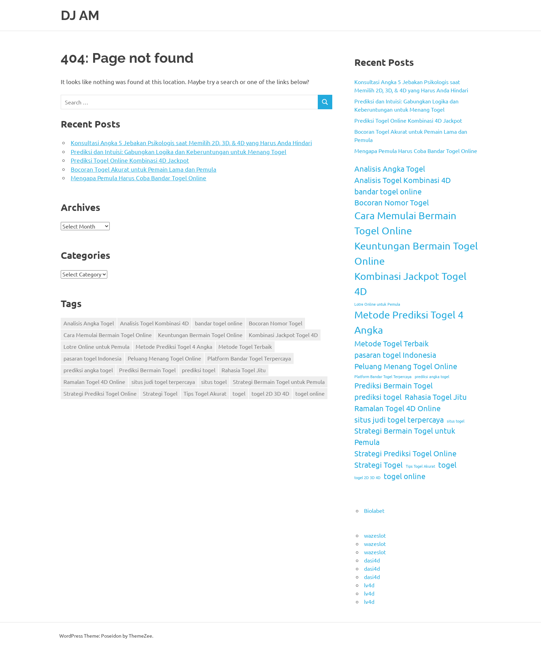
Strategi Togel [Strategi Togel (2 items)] (160, 393)
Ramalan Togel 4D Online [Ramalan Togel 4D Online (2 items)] (94, 381)
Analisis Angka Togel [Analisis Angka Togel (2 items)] (88, 323)
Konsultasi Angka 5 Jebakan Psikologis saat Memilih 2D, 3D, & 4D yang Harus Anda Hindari (191, 142)
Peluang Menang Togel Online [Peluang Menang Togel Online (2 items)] (164, 358)
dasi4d (372, 560)
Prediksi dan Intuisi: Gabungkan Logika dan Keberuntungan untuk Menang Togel (178, 151)
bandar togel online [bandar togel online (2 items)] (219, 323)
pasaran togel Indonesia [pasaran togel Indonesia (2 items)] (92, 358)
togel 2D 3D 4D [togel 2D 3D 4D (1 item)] (270, 393)
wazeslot (375, 535)
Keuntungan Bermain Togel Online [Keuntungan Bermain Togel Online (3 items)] (200, 334)
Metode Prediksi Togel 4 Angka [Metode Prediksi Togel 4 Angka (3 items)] (174, 346)
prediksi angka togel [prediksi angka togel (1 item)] (88, 369)
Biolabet (374, 510)
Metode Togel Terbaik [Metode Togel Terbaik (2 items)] (245, 346)
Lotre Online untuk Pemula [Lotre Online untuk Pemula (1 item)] (96, 346)
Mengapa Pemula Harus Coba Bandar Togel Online (138, 177)
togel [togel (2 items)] (239, 393)
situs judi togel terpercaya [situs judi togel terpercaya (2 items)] (163, 381)
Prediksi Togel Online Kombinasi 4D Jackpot (130, 160)
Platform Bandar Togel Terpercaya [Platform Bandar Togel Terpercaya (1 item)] (249, 358)
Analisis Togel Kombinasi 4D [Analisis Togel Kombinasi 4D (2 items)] (154, 323)
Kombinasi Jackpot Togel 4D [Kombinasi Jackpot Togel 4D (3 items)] (283, 334)
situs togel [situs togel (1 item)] (214, 381)
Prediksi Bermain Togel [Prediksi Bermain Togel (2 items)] (147, 369)
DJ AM (80, 15)
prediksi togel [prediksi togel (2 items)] (198, 369)
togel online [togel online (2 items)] (310, 393)
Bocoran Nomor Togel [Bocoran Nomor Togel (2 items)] (275, 323)
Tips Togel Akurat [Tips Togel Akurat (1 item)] (205, 393)
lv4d (369, 584)
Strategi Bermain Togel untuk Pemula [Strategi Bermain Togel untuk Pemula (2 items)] (279, 381)
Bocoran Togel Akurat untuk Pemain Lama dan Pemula (143, 169)
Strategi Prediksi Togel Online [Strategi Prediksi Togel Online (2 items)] (100, 393)
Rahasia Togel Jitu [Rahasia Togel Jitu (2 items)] (244, 369)
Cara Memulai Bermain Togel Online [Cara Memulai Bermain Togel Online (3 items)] (107, 334)
